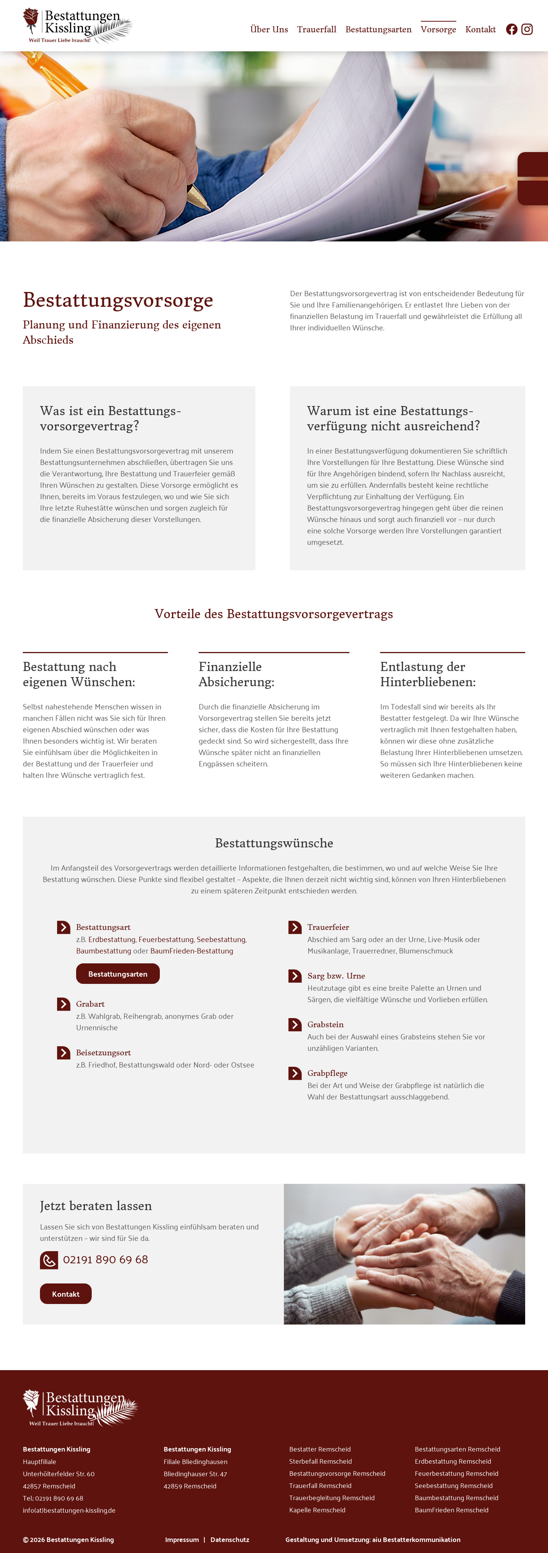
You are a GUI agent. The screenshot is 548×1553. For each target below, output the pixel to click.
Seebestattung (221, 938)
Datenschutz (229, 1539)
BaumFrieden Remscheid (452, 1509)
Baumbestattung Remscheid (457, 1497)
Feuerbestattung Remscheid (457, 1473)
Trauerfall (316, 29)
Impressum (182, 1539)
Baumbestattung (103, 950)
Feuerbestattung (166, 938)
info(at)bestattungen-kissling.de (69, 1510)
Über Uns (269, 29)
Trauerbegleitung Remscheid (332, 1497)
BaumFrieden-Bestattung (191, 950)
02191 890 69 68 (105, 1259)
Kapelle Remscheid (317, 1509)
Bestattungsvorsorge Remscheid (337, 1473)
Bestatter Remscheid (320, 1448)
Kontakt (480, 29)
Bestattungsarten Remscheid (457, 1448)
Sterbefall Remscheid (320, 1461)
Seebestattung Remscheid (454, 1485)
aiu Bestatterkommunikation (416, 1539)
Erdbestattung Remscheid (453, 1461)
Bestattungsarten (379, 29)
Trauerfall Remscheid (320, 1485)
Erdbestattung (111, 938)
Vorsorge (438, 29)
